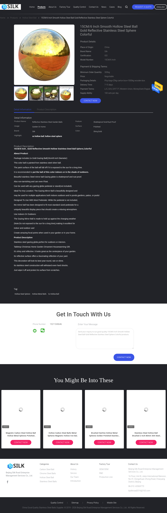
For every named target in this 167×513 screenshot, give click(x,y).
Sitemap (75, 503)
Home (32, 7)
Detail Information (22, 109)
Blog (119, 7)
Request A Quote (143, 7)
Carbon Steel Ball (47, 469)
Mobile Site (111, 503)
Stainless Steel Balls (48, 481)
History (73, 469)
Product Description (46, 109)
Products (42, 7)
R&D (101, 473)
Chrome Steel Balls (48, 473)
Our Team (74, 477)
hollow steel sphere (22, 294)
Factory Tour (64, 7)
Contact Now (90, 101)
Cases (112, 7)
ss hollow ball (53, 294)
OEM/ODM (103, 469)
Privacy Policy (93, 503)
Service (73, 473)
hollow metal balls (39, 294)
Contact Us (93, 7)
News (103, 7)
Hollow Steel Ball (47, 477)
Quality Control (79, 7)
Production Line (106, 477)
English (161, 7)
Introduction (75, 481)
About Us (52, 7)
